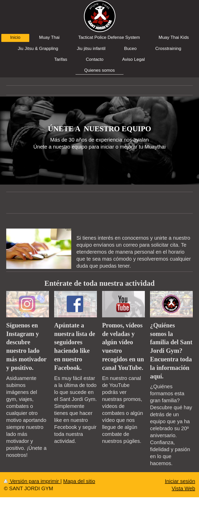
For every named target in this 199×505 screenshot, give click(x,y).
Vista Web (183, 488)
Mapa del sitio (79, 481)
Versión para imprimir (32, 481)
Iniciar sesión (180, 481)
